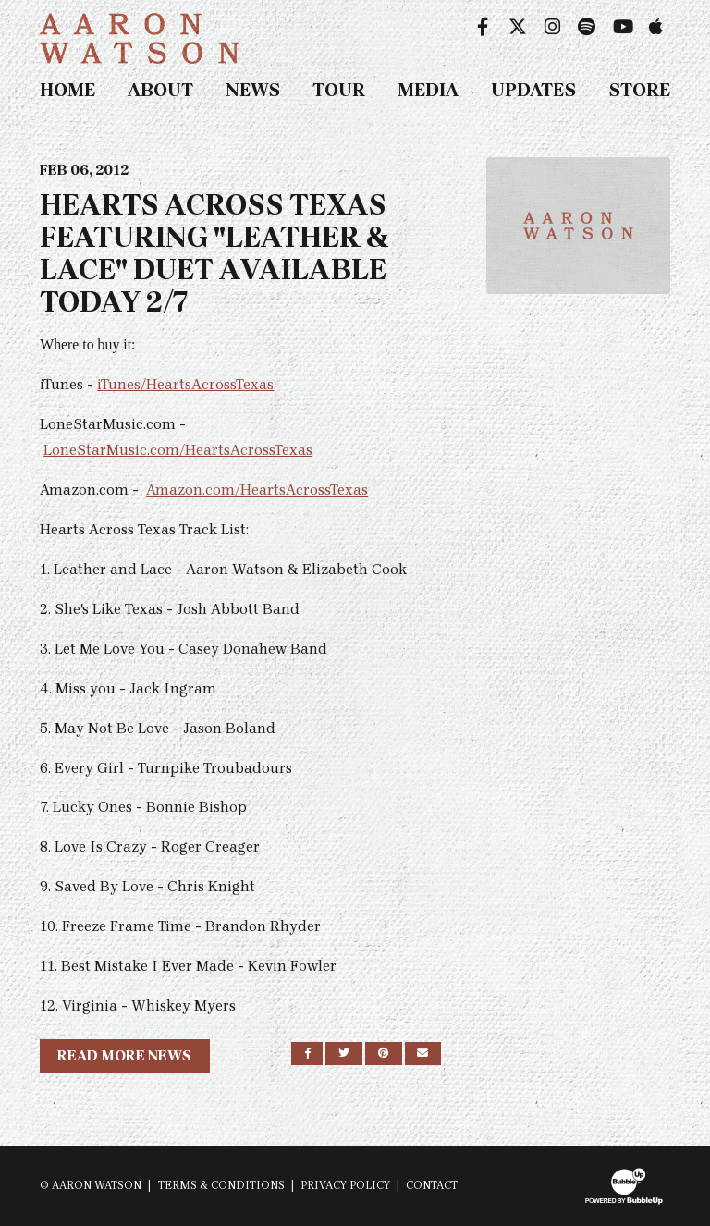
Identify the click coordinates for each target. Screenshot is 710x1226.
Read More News (124, 1055)
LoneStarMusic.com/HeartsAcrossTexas (177, 450)
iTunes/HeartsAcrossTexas (185, 384)
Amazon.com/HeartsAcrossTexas (257, 489)
